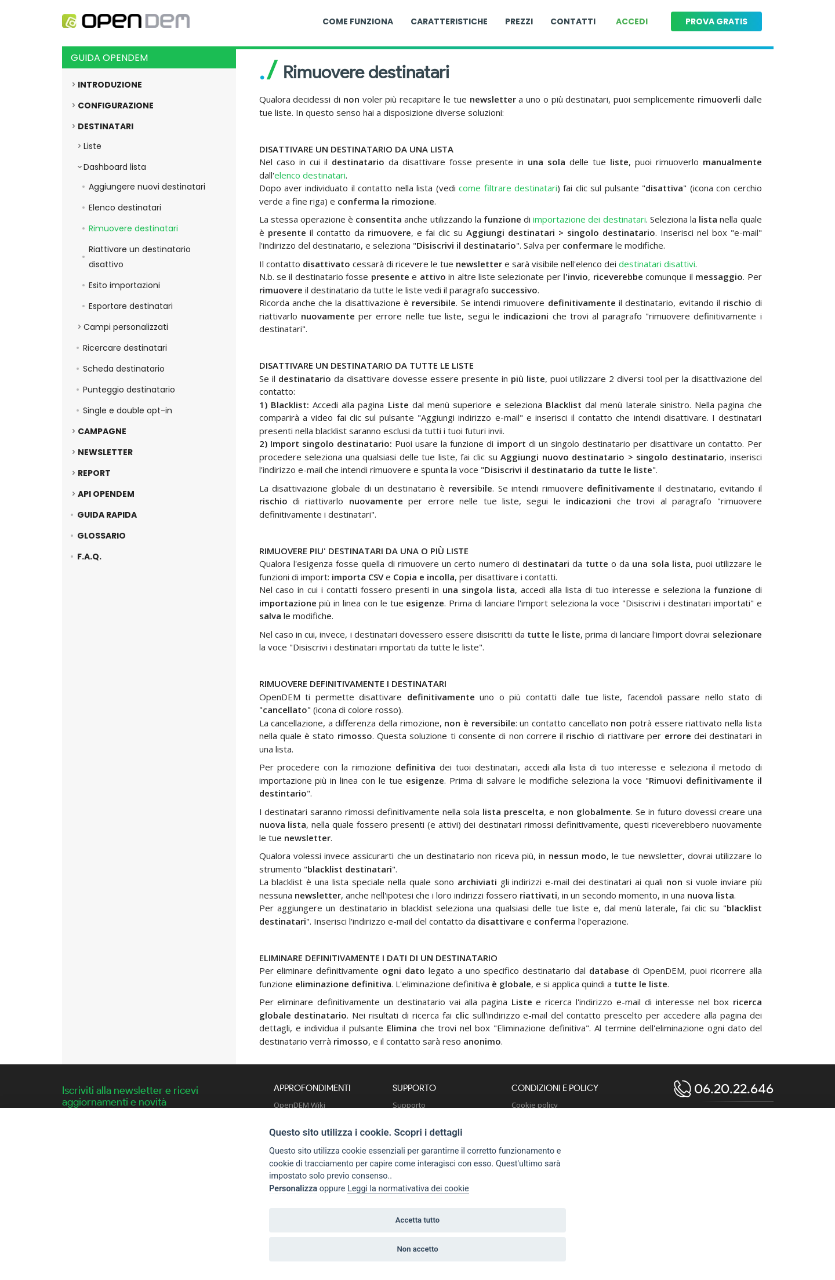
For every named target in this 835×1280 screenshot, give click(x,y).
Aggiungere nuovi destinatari (147, 186)
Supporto (409, 1105)
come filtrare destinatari (508, 188)
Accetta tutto (417, 1220)
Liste (92, 146)
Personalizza (293, 1189)
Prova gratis (716, 21)
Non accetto (417, 1249)
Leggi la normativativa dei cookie (408, 1189)
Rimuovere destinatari (133, 228)
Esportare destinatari (131, 306)
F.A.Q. (89, 556)
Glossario (101, 535)
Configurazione (116, 105)
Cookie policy (534, 1105)
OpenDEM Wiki (299, 1105)
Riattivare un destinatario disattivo (140, 256)
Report (94, 473)
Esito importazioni (124, 285)
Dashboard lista (115, 167)
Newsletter (105, 452)
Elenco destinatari (125, 207)
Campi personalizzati (126, 327)
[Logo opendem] (126, 21)
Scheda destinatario (124, 368)
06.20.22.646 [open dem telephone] (732, 1088)
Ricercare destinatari (125, 348)
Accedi (632, 21)
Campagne (102, 431)
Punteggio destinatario (129, 389)
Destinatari (105, 126)
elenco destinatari (310, 175)
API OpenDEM (106, 494)
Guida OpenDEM (109, 57)
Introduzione (110, 84)
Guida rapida (107, 515)
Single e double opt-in (127, 410)
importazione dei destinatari (589, 219)
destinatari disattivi (657, 264)
